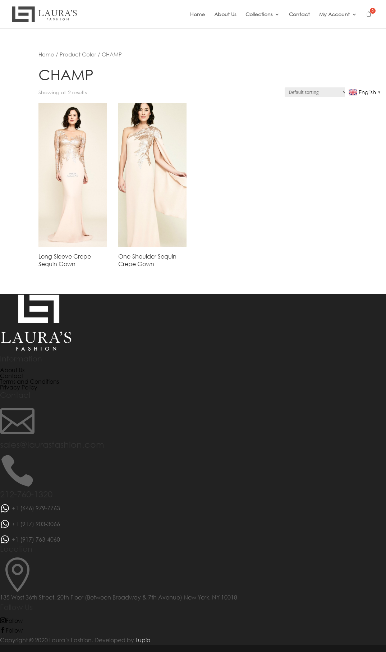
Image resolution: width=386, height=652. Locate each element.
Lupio (142, 640)
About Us (225, 15)
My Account (334, 15)
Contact (299, 15)
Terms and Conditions (29, 381)
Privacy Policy (18, 387)
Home (197, 15)
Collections (258, 15)
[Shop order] (316, 92)
